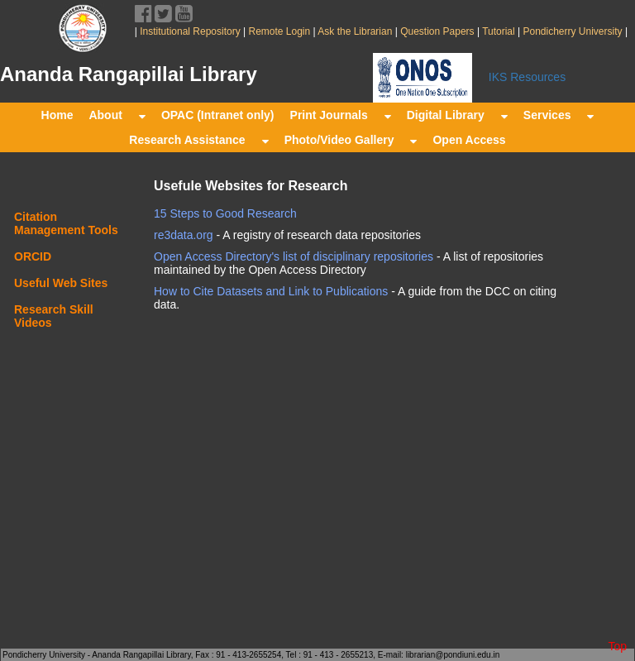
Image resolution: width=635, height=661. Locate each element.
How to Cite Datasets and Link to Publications (271, 291)
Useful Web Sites (60, 283)
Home (57, 115)
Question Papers (437, 31)
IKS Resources (527, 77)
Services (558, 115)
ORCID (32, 256)
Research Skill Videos (53, 316)
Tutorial (497, 31)
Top (617, 646)
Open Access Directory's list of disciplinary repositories (293, 256)
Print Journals (340, 115)
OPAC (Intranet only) (218, 115)
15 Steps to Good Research (225, 213)
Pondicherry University (572, 31)
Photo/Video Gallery (351, 139)
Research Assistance (198, 139)
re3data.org (183, 235)
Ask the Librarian (354, 31)
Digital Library (457, 115)
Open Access (468, 139)
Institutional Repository (190, 31)
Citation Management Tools (66, 223)
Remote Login (279, 31)
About (116, 115)
